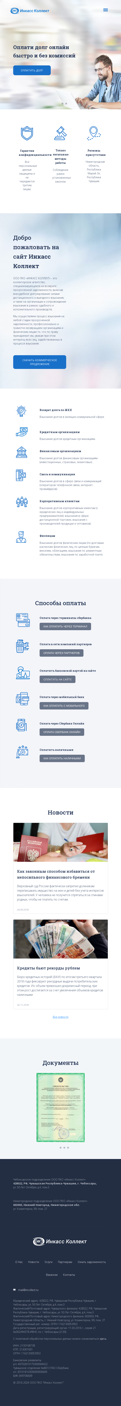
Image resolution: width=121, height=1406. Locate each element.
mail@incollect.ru (25, 1290)
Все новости (60, 1017)
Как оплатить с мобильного (64, 705)
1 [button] (62, 104)
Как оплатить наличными (62, 758)
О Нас (19, 1262)
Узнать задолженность (92, 1262)
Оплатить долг (32, 70)
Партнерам (65, 1262)
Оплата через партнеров (61, 652)
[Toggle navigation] (105, 10)
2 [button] (66, 104)
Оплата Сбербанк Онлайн (61, 732)
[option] (60, 54)
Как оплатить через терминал (65, 626)
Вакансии (52, 1274)
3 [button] (68, 1148)
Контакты (69, 1274)
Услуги (48, 1262)
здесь (103, 1338)
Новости (33, 1262)
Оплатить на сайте (57, 679)
